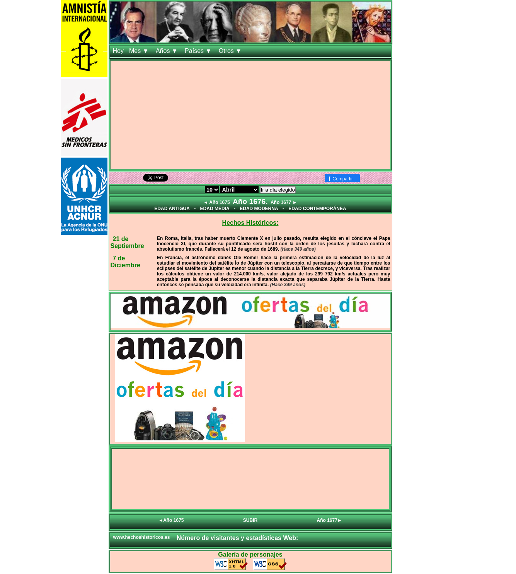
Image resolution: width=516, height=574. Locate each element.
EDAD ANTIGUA (172, 208)
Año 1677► (329, 520)
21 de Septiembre (127, 242)
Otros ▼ (231, 51)
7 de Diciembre (125, 261)
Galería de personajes (250, 554)
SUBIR (250, 520)
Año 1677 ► (284, 202)
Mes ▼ (139, 51)
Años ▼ (167, 51)
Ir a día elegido (278, 190)
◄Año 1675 (171, 520)
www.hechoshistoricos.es (141, 537)
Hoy (118, 51)
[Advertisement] (250, 115)
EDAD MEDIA (215, 208)
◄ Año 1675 (216, 202)
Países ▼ (199, 51)
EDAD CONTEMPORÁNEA (317, 208)
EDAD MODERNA (259, 208)
